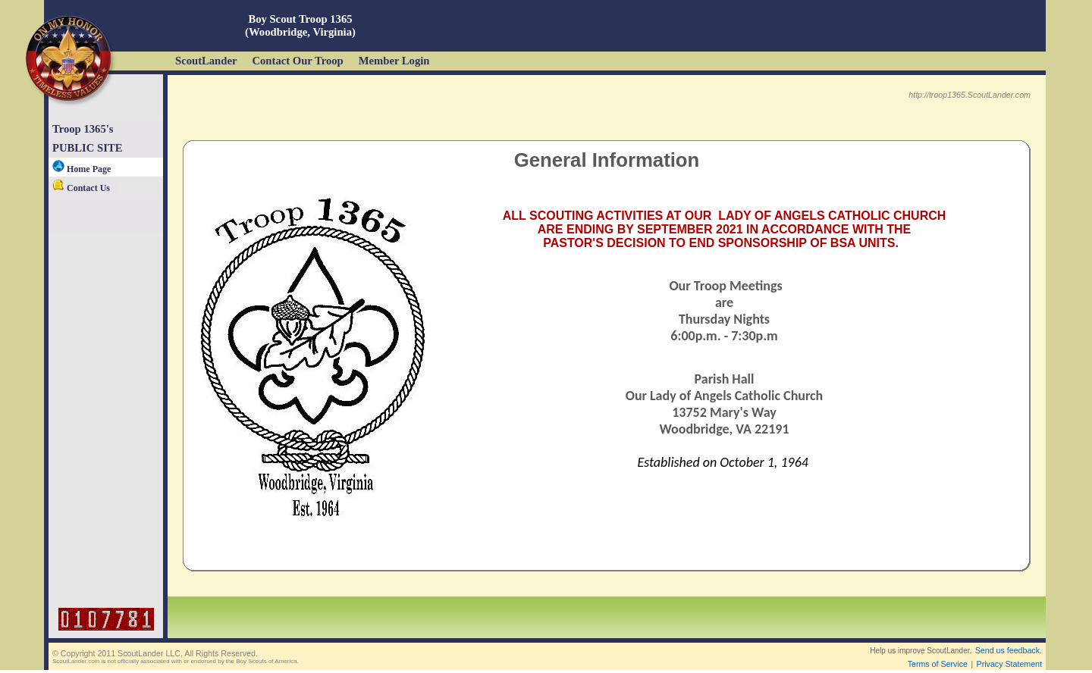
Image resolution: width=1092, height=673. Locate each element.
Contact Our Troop (297, 61)
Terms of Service (938, 663)
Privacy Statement (1009, 663)
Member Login (394, 61)
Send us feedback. (1008, 650)
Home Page (81, 169)
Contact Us (81, 188)
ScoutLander (206, 61)
